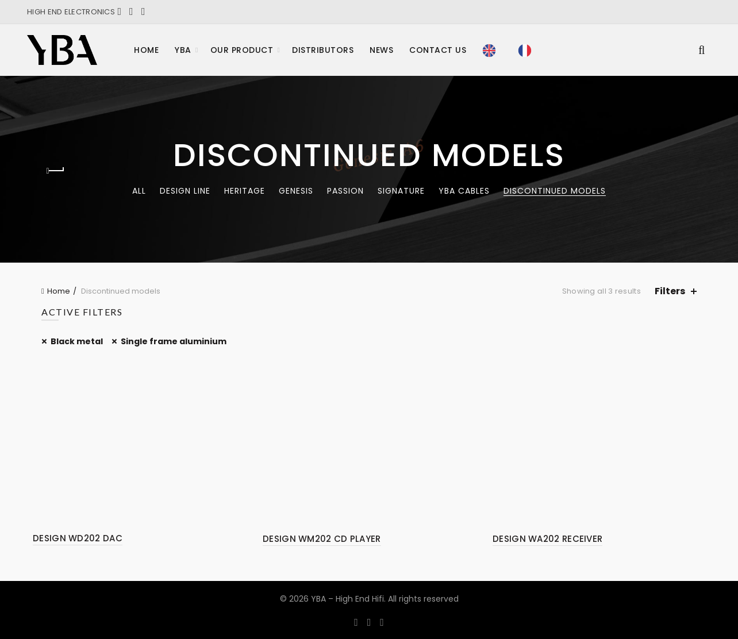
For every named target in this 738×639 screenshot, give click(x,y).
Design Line (185, 191)
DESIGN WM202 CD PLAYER (322, 539)
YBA (183, 50)
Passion (345, 191)
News (381, 50)
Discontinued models (554, 191)
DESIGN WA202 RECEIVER (547, 539)
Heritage (244, 191)
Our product (242, 50)
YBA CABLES (464, 191)
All (139, 191)
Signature (401, 191)
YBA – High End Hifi (347, 599)
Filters (670, 291)
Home (146, 50)
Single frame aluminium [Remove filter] (173, 341)
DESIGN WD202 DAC (77, 538)
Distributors (322, 50)
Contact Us (437, 50)
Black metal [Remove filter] (77, 341)
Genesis (296, 191)
